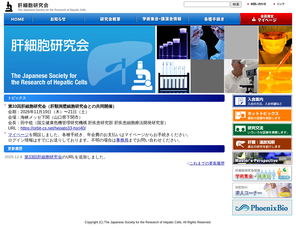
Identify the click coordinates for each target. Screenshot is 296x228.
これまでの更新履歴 (207, 163)
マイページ (18, 134)
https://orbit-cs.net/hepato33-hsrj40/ (53, 128)
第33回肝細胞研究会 (43, 157)
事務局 (122, 140)
